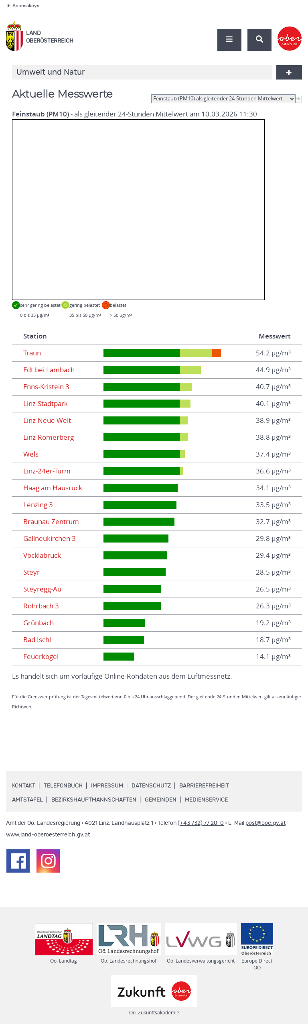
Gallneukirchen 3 (49, 538)
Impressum (107, 786)
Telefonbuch (63, 786)
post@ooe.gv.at (265, 823)
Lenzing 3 (38, 504)
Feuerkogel (41, 656)
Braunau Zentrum (51, 521)
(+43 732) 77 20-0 (201, 823)
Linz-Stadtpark (45, 403)
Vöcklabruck (42, 555)
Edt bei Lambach (49, 369)
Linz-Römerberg (48, 437)
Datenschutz (151, 786)
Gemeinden (160, 800)
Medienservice (206, 800)
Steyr (31, 572)
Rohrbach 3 (41, 606)
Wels (30, 454)
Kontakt (23, 786)
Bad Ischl (37, 639)
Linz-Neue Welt (47, 420)
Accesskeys (23, 5)
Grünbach (38, 622)
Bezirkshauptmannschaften (93, 800)
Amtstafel (27, 800)
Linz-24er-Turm (47, 471)
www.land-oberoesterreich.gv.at (48, 835)
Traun (32, 353)
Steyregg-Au (42, 589)
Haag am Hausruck (52, 487)
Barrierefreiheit (204, 786)
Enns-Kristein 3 (46, 386)
